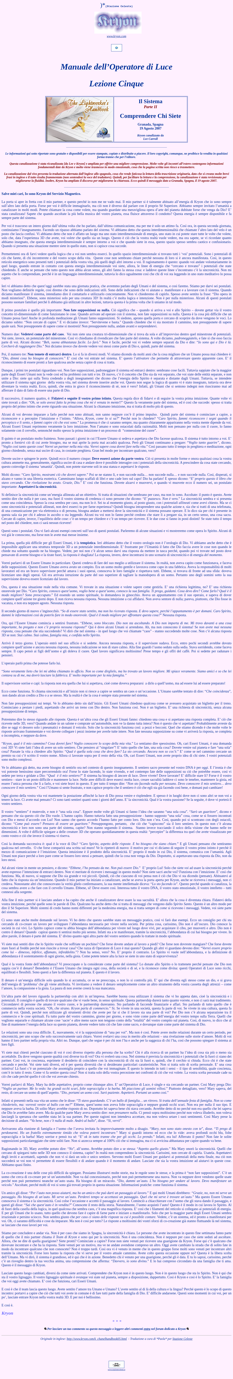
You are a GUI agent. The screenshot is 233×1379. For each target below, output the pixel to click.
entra (147, 1328)
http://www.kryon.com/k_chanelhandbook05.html (97, 1338)
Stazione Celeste (182, 1338)
